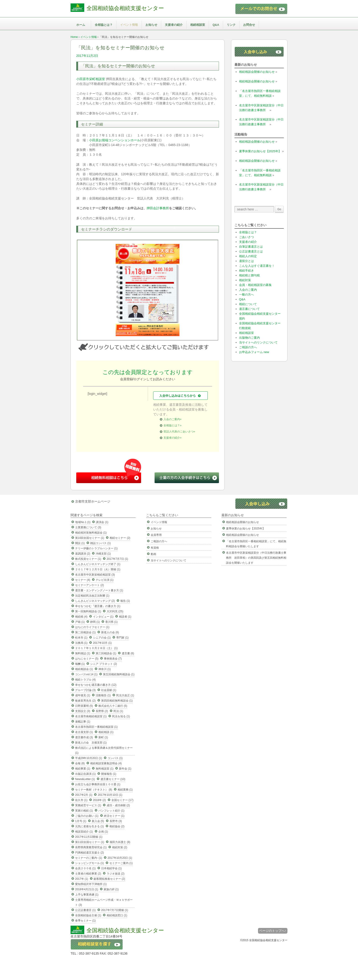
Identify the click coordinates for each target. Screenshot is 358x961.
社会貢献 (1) (108, 690)
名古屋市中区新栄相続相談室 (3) (95, 574)
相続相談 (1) (105, 732)
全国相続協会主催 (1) (88, 915)
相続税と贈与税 (249, 275)
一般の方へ (246, 294)
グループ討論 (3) (85, 690)
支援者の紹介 (174, 24)
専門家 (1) (122, 637)
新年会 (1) (125, 768)
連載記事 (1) (82, 721)
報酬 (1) (80, 663)
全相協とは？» (172, 425)
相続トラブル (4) (85, 679)
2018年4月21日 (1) (86, 889)
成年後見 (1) (82, 695)
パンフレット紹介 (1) (111, 810)
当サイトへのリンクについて (258, 342)
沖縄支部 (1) (103, 553)
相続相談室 (197, 24)
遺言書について (249, 309)
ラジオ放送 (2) (115, 873)
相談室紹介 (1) (84, 831)
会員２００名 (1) (85, 868)
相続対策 (245, 280)
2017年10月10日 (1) (110, 794)
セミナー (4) (82, 579)
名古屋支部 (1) (84, 732)
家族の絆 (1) (111, 889)
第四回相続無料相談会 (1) (117, 700)
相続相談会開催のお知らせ (257, 71)
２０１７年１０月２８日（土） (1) (96, 648)
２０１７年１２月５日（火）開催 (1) (97, 569)
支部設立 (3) (82, 711)
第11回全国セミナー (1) (89, 842)
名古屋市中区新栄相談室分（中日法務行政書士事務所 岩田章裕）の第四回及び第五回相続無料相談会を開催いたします (256, 557)
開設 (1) (80, 543)
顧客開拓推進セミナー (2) (109, 878)
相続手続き (246, 270)
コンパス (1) (115, 758)
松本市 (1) (81, 637)
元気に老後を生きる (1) (89, 826)
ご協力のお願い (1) (86, 815)
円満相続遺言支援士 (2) (89, 852)
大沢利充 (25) (115, 611)
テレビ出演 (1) (104, 579)
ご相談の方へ (248, 347)
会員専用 (156, 535)
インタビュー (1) (103, 616)
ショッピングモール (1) (89, 863)
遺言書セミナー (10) (112, 779)
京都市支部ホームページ (92, 501)
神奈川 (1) (104, 669)
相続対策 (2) (119, 847)
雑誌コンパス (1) (100, 543)
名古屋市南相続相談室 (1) (91, 716)
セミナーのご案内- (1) (88, 857)
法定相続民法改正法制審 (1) (92, 595)
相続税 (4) (81, 616)
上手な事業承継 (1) (86, 894)
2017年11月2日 (87, 56)
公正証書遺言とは (251, 251)
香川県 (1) (111, 621)
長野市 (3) (116, 821)
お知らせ (151, 24)
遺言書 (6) (128, 653)
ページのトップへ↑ (272, 930)
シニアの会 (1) (102, 637)
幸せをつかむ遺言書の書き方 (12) (95, 684)
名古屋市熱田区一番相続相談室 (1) (96, 726)
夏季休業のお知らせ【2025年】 (260, 151)
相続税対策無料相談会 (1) (91, 532)
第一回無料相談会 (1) (88, 611)
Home (74, 37)
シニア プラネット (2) (103, 663)
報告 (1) (125, 600)
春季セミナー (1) (85, 920)
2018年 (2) (99, 800)
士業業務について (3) (88, 527)
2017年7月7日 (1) (117, 558)
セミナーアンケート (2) (89, 585)
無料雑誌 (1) (82, 653)
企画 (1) (103, 831)
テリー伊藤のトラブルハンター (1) (96, 548)
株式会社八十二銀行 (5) (112, 705)
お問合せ (249, 24)
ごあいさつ (246, 237)
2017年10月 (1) (102, 642)
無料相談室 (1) (104, 768)
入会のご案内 (248, 289)
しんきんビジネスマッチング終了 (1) (97, 564)
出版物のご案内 (249, 337)
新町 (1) (103, 737)
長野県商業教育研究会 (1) (91, 847)
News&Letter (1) (85, 779)
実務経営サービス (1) (88, 805)
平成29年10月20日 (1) (88, 758)
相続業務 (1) (125, 789)
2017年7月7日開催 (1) (114, 910)
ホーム (80, 24)
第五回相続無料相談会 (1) (118, 674)
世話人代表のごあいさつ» (179, 431)
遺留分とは (246, 261)
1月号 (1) (80, 821)
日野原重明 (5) (84, 705)
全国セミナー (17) (122, 800)
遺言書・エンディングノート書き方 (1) (99, 590)
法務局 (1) (81, 642)
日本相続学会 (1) (111, 868)
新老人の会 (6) (110, 632)
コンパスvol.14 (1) (86, 674)
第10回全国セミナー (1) (89, 537)
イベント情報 (129, 24)
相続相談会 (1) (84, 669)
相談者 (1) (125, 616)
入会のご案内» (172, 419)
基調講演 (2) (82, 553)
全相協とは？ (104, 24)
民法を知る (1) (121, 716)
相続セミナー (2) (120, 537)
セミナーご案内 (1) (121, 863)
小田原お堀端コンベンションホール (114, 140)
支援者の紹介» (172, 437)
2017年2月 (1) (83, 794)
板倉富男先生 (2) (85, 700)
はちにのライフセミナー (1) (92, 627)
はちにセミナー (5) (86, 658)
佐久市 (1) (81, 800)
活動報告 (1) (103, 695)
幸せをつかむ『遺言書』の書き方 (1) (97, 606)
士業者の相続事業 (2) (88, 873)
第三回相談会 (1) (106, 653)
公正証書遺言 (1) (85, 910)
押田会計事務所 (158, 208)
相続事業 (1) (82, 768)
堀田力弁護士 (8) (120, 842)
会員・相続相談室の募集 (255, 285)
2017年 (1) (81, 878)
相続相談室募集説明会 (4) (106, 763)
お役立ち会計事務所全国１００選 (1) (97, 784)
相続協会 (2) (116, 826)
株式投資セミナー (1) (88, 558)
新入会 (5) (98, 821)
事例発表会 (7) (113, 658)
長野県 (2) (102, 711)
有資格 (155, 547)
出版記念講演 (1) (85, 773)
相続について (248, 304)
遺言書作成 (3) (84, 737)
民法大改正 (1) (125, 695)
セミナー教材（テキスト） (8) (93, 789)
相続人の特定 (248, 256)
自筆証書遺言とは (251, 246)
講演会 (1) (102, 522)
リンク (231, 24)
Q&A (216, 24)
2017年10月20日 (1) (120, 857)
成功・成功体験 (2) (118, 805)
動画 (153, 554)
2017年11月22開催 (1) (88, 836)
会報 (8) (80, 763)
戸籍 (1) (80, 621)
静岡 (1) (95, 621)
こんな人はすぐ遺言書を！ (257, 265)
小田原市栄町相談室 (90, 79)
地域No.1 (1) (82, 522)
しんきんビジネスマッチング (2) (95, 600)
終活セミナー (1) (114, 815)
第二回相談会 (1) (85, 632)
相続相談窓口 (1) (117, 915)
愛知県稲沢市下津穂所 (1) (91, 884)
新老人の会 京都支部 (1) (91, 742)
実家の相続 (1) (84, 810)
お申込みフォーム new (254, 352)
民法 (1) (118, 711)
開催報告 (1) (108, 773)
